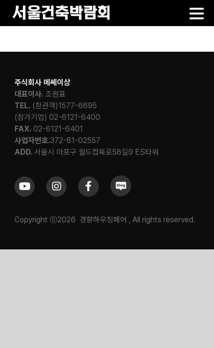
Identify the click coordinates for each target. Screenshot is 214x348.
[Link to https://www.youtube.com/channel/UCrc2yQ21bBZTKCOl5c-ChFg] (24, 211)
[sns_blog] (120, 203)
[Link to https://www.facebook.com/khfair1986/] (88, 211)
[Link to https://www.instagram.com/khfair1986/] (56, 211)
